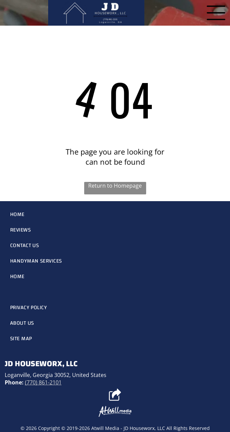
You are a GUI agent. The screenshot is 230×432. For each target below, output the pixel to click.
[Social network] (115, 395)
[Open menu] (216, 12)
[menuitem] (115, 214)
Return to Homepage (115, 185)
